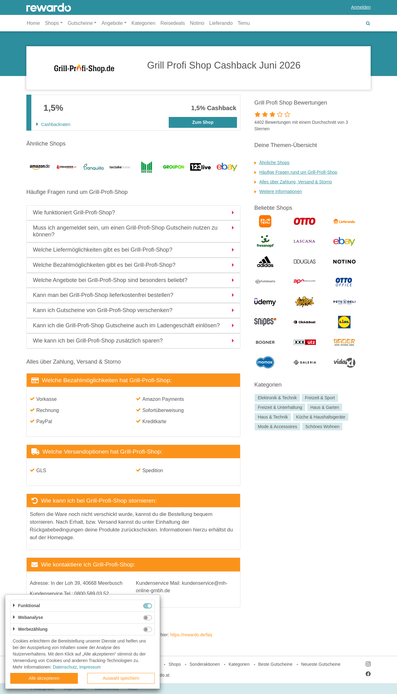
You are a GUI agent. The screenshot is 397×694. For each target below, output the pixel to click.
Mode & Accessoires (277, 426)
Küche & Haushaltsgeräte (320, 416)
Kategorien (143, 23)
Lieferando (221, 23)
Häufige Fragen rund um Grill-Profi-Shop (298, 172)
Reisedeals (172, 23)
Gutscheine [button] (80, 23)
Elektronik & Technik (277, 397)
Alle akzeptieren (44, 678)
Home (33, 23)
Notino (197, 23)
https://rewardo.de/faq (191, 634)
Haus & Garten (324, 407)
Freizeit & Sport (320, 397)
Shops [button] (52, 23)
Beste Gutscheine (275, 664)
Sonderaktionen (205, 664)
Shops (174, 664)
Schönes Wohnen (322, 426)
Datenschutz (65, 667)
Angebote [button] (112, 23)
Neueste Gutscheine (321, 664)
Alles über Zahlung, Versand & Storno (295, 181)
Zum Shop (202, 122)
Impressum (90, 667)
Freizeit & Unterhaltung (280, 407)
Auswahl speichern (121, 678)
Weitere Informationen (280, 191)
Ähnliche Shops (274, 162)
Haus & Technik (273, 416)
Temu (244, 23)
